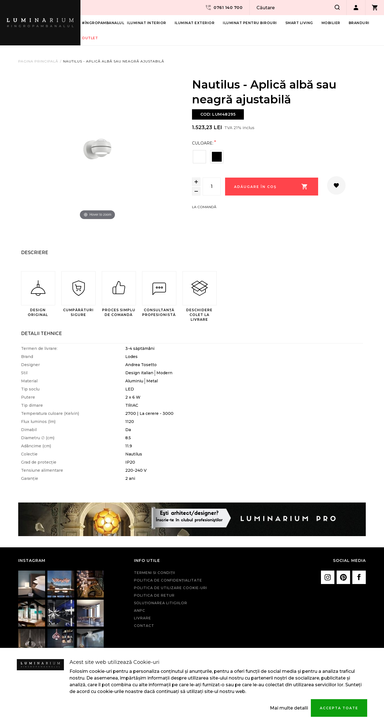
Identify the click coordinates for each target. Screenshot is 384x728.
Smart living (299, 23)
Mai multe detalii (289, 708)
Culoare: (202, 143)
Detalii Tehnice (41, 333)
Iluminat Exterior (195, 23)
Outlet (90, 38)
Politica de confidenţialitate (168, 580)
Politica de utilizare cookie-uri (170, 588)
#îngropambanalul (103, 23)
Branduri (359, 23)
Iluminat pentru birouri (250, 23)
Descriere (34, 252)
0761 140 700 (223, 7)
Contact (144, 626)
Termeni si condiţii (154, 573)
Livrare (142, 618)
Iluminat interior (146, 23)
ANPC (139, 610)
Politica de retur (154, 595)
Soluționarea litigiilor (160, 603)
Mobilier (330, 23)
